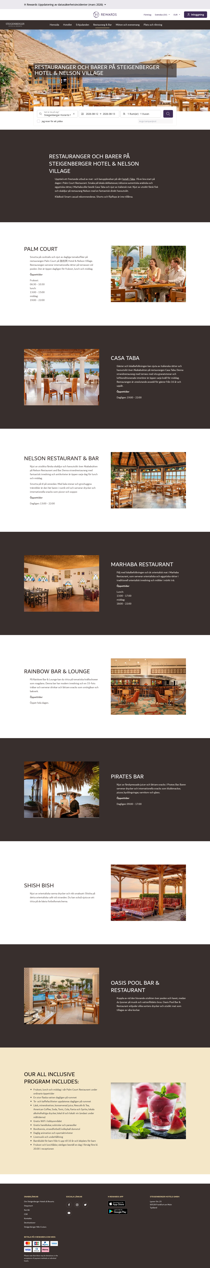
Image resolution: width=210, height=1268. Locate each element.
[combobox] (57, 114)
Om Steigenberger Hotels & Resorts (39, 1201)
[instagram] (77, 1205)
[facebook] (69, 1205)
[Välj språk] (162, 14)
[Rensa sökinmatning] (73, 113)
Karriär (27, 1210)
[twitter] (85, 1205)
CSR (26, 1214)
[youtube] (69, 1213)
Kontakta (28, 1218)
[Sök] (168, 114)
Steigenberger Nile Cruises (35, 1227)
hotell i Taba (128, 179)
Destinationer (29, 1222)
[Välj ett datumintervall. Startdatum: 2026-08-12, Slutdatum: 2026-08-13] (99, 114)
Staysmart (28, 1206)
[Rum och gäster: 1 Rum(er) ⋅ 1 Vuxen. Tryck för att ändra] (140, 114)
